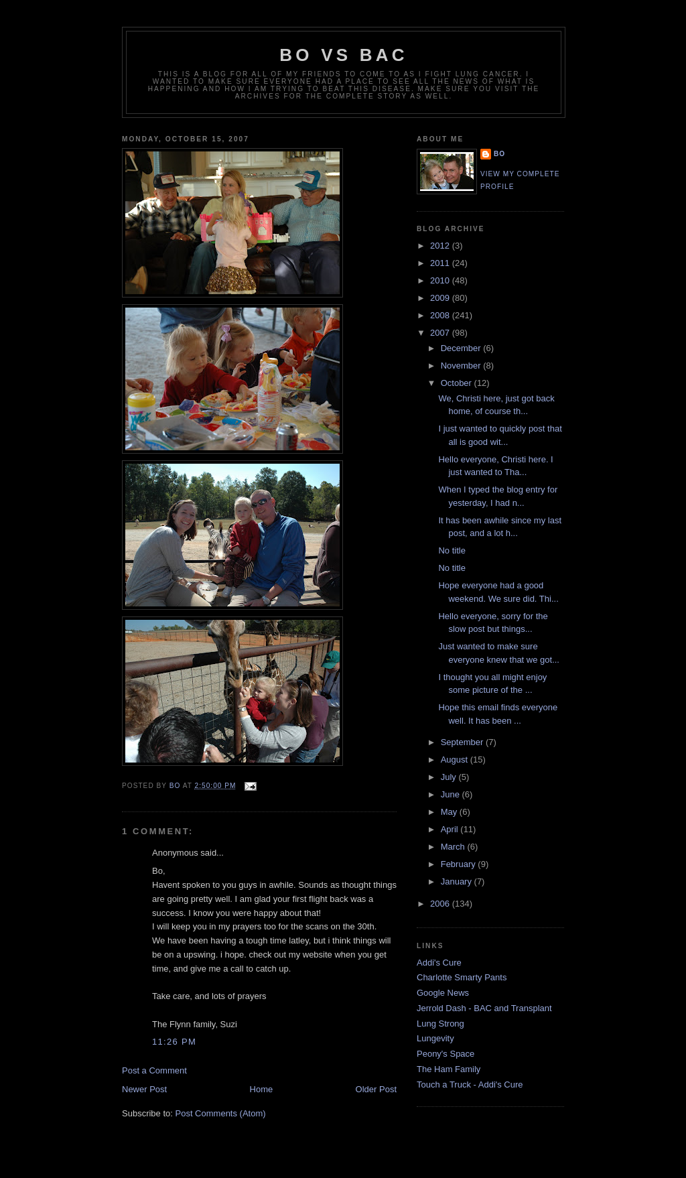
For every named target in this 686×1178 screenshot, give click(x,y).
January (457, 881)
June (451, 794)
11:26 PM (174, 1042)
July (450, 777)
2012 (441, 246)
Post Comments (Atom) (221, 1113)
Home (261, 1089)
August (455, 760)
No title (451, 550)
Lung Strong (440, 1024)
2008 (441, 315)
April (451, 829)
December (462, 348)
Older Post (376, 1089)
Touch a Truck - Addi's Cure (470, 1084)
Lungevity (435, 1038)
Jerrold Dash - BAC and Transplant (484, 1008)
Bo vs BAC (343, 55)
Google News (443, 993)
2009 (441, 298)
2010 (441, 280)
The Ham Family (448, 1069)
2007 (441, 333)
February (459, 864)
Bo (499, 153)
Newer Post (144, 1089)
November (462, 366)
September (463, 742)
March (454, 847)
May (450, 812)
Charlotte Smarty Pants (461, 977)
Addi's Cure (439, 963)
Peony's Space (445, 1054)
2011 (441, 263)
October (457, 383)
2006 (441, 904)
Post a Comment (154, 1070)
